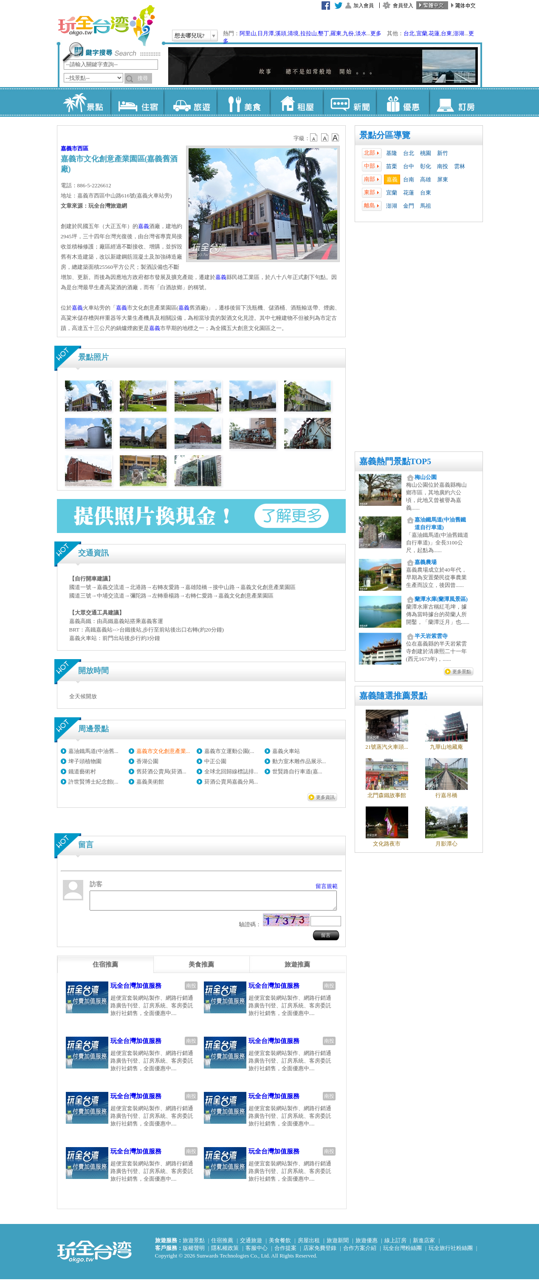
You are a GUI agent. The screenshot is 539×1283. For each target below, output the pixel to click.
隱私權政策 (225, 1252)
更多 (375, 33)
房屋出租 (309, 1244)
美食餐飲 (280, 1244)
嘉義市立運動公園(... (229, 751)
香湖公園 (147, 761)
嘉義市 (69, 148)
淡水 (361, 33)
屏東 (442, 179)
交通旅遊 (251, 1244)
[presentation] (105, 968)
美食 (243, 102)
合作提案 (285, 1252)
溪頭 (280, 33)
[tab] (105, 968)
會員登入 (403, 5)
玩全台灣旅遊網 (106, 25)
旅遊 (190, 102)
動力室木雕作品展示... (299, 761)
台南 (408, 179)
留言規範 (327, 886)
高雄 (425, 179)
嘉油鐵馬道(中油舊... (93, 751)
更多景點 (461, 671)
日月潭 (265, 33)
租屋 (296, 102)
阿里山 (248, 33)
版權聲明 (194, 1252)
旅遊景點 (194, 1244)
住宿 (137, 102)
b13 (325, 137)
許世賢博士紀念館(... (93, 781)
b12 (314, 137)
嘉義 (392, 179)
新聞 (349, 102)
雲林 (459, 166)
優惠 (402, 102)
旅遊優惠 (367, 1244)
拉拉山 (308, 33)
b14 (335, 137)
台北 (409, 33)
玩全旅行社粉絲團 (451, 1252)
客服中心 (257, 1252)
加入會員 (363, 5)
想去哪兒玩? (190, 35)
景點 (83, 102)
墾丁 (323, 33)
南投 (442, 166)
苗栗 (391, 166)
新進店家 (424, 1244)
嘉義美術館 (150, 781)
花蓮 (434, 33)
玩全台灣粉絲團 (402, 1252)
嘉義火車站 (286, 751)
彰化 (425, 166)
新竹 (442, 153)
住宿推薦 (222, 1244)
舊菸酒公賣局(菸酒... (161, 771)
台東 (446, 33)
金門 (408, 206)
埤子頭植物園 (85, 761)
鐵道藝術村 (82, 771)
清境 (293, 33)
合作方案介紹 (359, 1252)
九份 (348, 33)
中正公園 (215, 761)
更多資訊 (325, 797)
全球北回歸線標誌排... (231, 771)
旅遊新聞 (338, 1244)
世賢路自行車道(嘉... (297, 771)
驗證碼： (250, 928)
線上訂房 (395, 1244)
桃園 (425, 153)
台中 (408, 166)
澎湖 (458, 33)
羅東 (335, 33)
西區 (82, 148)
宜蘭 (421, 33)
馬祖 (425, 206)
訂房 (455, 102)
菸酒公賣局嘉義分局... (231, 781)
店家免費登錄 (319, 1252)
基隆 (391, 153)
